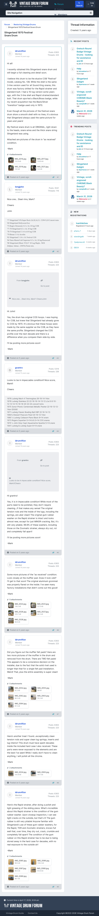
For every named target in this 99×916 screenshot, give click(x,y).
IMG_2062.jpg (20, 696)
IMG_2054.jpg (21, 688)
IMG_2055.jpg (43, 688)
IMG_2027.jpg (43, 612)
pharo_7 (77, 231)
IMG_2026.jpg (20, 612)
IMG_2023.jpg (43, 604)
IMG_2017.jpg (42, 159)
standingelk (79, 236)
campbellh (83, 104)
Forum (59, 4)
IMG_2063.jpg (43, 696)
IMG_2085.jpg (21, 860)
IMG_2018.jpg (20, 166)
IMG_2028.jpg (20, 619)
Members (60, 14)
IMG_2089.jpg (21, 876)
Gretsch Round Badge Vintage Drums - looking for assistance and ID (85, 54)
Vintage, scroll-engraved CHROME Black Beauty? (84, 96)
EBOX (76, 247)
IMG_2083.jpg (43, 772)
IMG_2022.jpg (20, 604)
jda (80, 64)
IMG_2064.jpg (21, 703)
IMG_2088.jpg (43, 868)
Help (79, 68)
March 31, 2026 (84, 111)
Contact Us (33, 913)
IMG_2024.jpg (20, 772)
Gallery (59, 9)
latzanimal (83, 71)
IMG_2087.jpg (20, 868)
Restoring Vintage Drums (25, 24)
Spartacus (83, 84)
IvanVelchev (82, 223)
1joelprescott (79, 242)
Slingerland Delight (82, 80)
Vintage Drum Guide (15, 913)
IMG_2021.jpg (42, 166)
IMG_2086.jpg (43, 860)
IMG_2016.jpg (20, 159)
